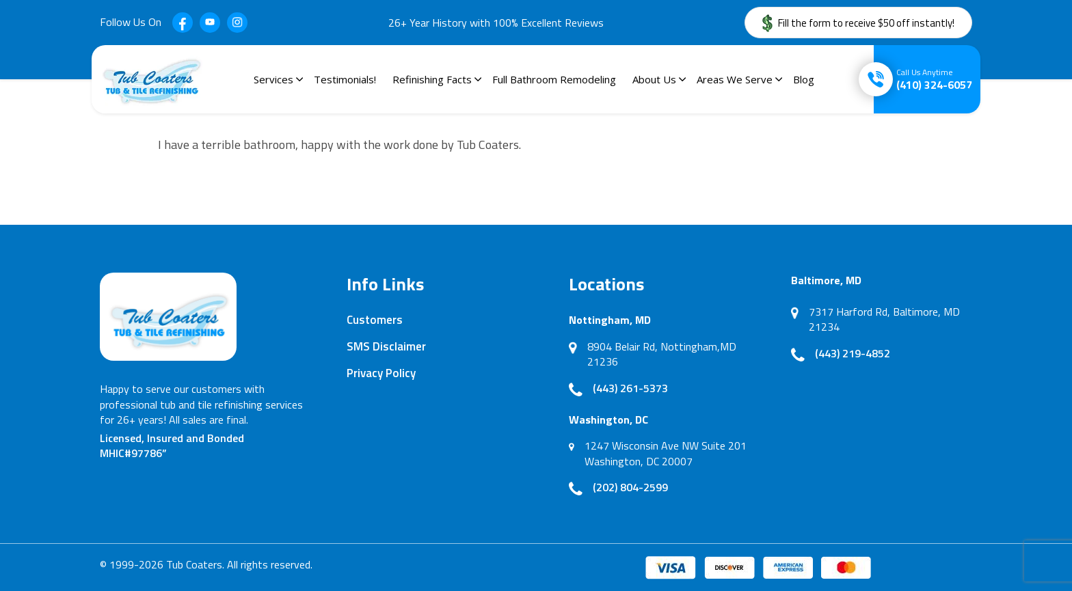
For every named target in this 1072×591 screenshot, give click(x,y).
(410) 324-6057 (934, 79)
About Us (654, 79)
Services (273, 79)
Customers (375, 320)
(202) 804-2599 (630, 487)
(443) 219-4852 (852, 353)
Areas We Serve (735, 79)
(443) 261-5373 (630, 388)
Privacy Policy (381, 373)
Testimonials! (345, 79)
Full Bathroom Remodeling (554, 79)
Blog (803, 79)
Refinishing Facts (432, 79)
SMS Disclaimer (386, 346)
